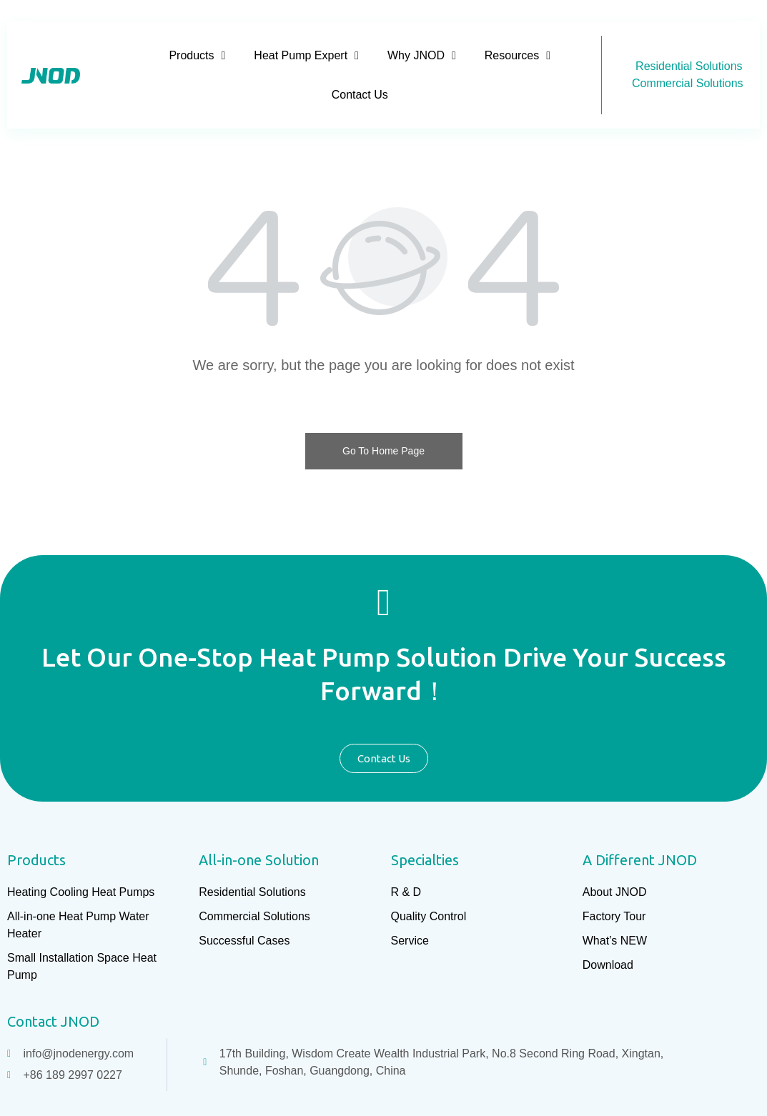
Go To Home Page (383, 451)
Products (197, 55)
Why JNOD (421, 55)
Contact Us (360, 95)
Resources (517, 55)
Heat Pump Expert (306, 55)
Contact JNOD (53, 1021)
